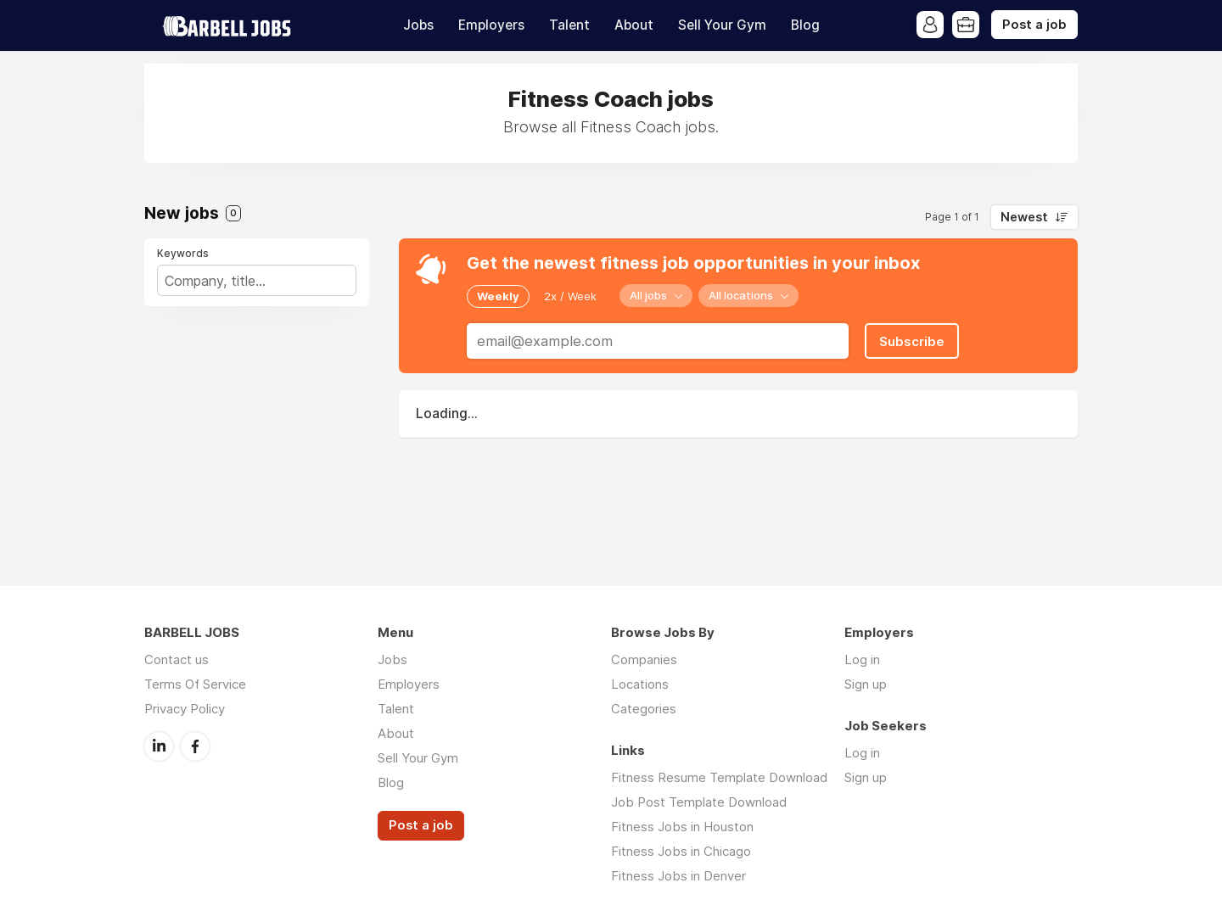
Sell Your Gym (722, 25)
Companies (644, 659)
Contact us (176, 659)
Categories (643, 709)
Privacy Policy (184, 709)
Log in (862, 659)
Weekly (498, 296)
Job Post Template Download (699, 802)
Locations (640, 684)
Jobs (418, 25)
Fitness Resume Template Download (719, 777)
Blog (805, 25)
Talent (569, 25)
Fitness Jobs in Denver (678, 876)
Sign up (865, 684)
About (633, 25)
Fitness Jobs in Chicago (681, 851)
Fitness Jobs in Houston (682, 827)
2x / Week (570, 296)
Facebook (195, 746)
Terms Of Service (195, 684)
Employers (491, 25)
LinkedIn (158, 746)
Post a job (1034, 24)
